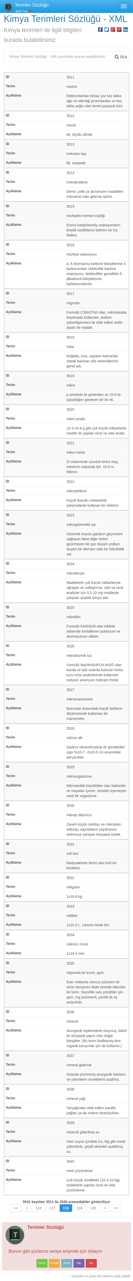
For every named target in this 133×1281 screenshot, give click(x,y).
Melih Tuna (21, 11)
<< (16, 1208)
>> (116, 1208)
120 (93, 1208)
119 (79, 1208)
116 (38, 1208)
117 (52, 1208)
